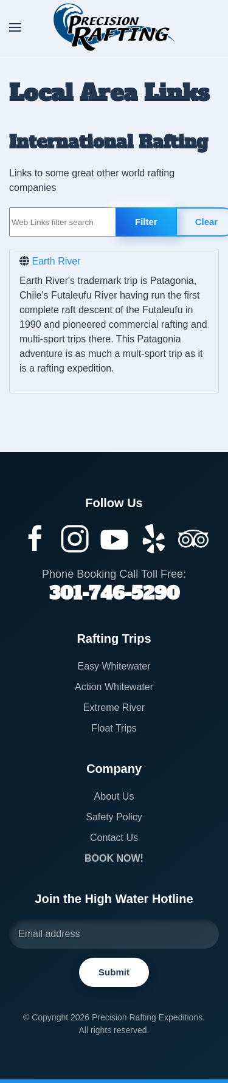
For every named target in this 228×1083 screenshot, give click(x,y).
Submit (112, 972)
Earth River (56, 261)
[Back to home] (114, 27)
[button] (15, 27)
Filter (146, 221)
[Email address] (113, 934)
